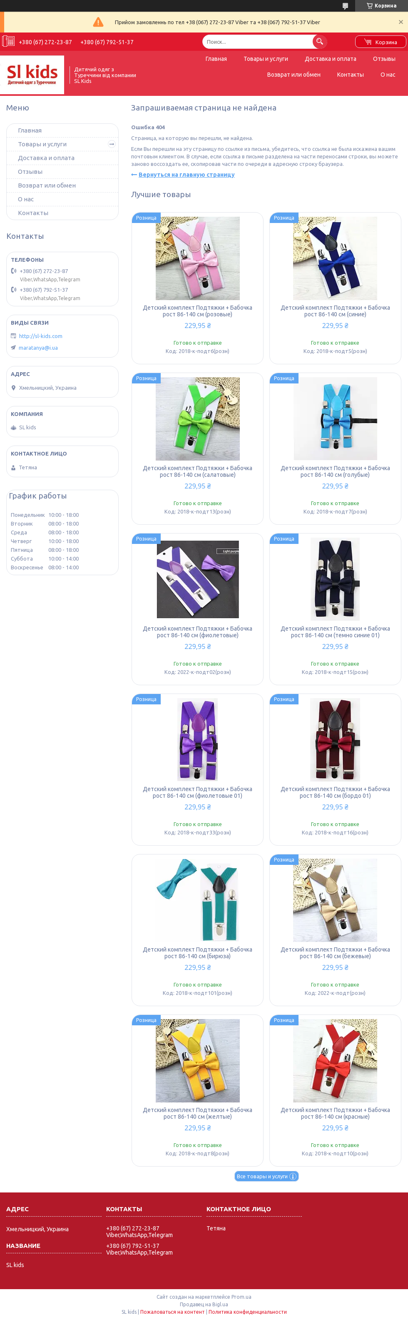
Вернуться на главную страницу (187, 174)
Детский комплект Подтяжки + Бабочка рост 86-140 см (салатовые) (197, 471)
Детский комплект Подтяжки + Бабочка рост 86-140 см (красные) (335, 1113)
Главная (216, 58)
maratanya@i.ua (38, 348)
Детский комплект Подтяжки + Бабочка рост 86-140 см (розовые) (197, 311)
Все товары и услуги (262, 1176)
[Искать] (320, 41)
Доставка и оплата (330, 58)
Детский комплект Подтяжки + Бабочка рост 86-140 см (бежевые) (335, 952)
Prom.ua (241, 1297)
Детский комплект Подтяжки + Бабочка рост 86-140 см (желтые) (197, 1113)
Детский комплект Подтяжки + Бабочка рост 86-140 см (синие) (335, 311)
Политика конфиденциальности (248, 1312)
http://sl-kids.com (40, 336)
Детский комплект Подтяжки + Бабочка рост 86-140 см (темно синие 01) (335, 632)
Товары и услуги (266, 58)
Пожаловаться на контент (172, 1312)
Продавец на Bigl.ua (204, 1304)
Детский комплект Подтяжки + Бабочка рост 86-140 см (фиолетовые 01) (197, 792)
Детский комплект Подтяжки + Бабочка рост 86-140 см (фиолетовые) (197, 632)
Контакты (350, 74)
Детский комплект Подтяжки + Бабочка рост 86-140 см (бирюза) (197, 952)
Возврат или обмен (294, 74)
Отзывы (384, 58)
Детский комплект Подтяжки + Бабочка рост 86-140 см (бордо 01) (335, 792)
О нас (388, 74)
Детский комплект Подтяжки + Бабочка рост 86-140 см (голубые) (335, 471)
